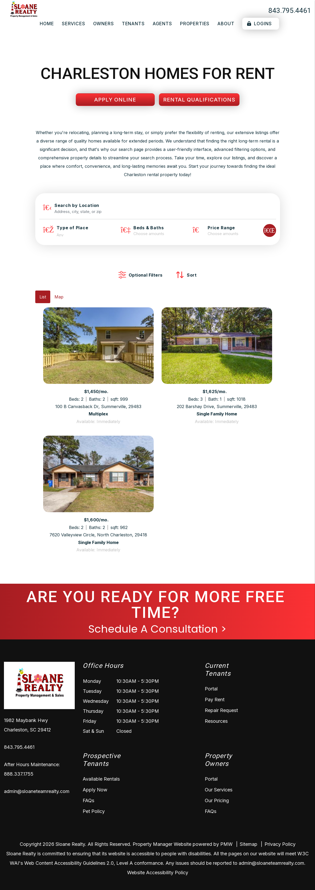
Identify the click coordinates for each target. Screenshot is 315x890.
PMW (226, 844)
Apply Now (95, 789)
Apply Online (115, 99)
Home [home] (47, 23)
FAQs (88, 800)
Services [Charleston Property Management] (73, 23)
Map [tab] (58, 296)
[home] (23, 10)
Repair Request (221, 710)
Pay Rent (214, 699)
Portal (211, 688)
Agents (162, 23)
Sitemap (248, 844)
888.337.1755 (18, 774)
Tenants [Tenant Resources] (133, 23)
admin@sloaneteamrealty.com (36, 791)
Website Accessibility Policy (157, 872)
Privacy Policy (280, 844)
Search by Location (76, 205)
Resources (216, 721)
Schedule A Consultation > (157, 629)
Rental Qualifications (199, 99)
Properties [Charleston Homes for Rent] (195, 23)
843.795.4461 (289, 10)
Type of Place (72, 228)
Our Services (218, 789)
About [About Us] (225, 23)
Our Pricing (217, 800)
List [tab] (42, 296)
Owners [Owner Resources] (103, 23)
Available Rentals (101, 779)
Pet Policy (94, 811)
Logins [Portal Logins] (259, 23)
